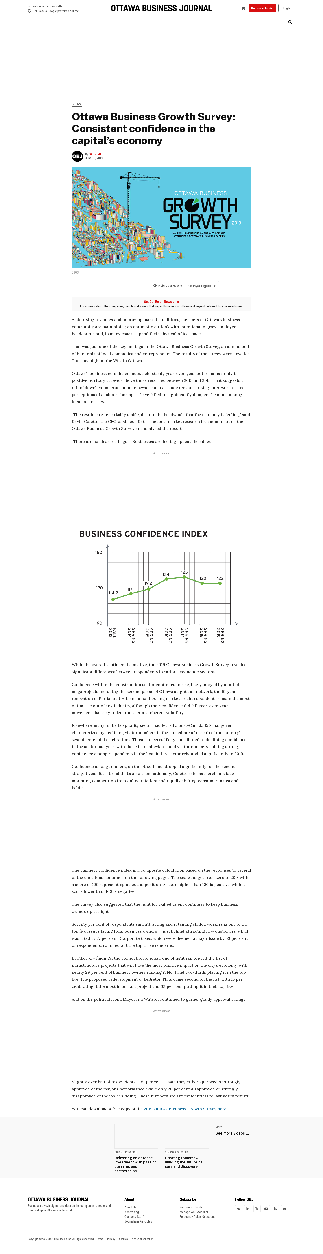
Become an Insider (191, 1207)
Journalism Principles (138, 1221)
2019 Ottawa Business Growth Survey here (185, 1108)
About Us (130, 1207)
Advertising (131, 1212)
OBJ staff (95, 154)
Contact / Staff (134, 1217)
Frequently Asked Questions (197, 1217)
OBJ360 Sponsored (125, 1152)
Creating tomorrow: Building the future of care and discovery (183, 1162)
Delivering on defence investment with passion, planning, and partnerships (135, 1164)
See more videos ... (232, 1133)
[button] (290, 22)
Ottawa (77, 104)
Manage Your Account (194, 1212)
